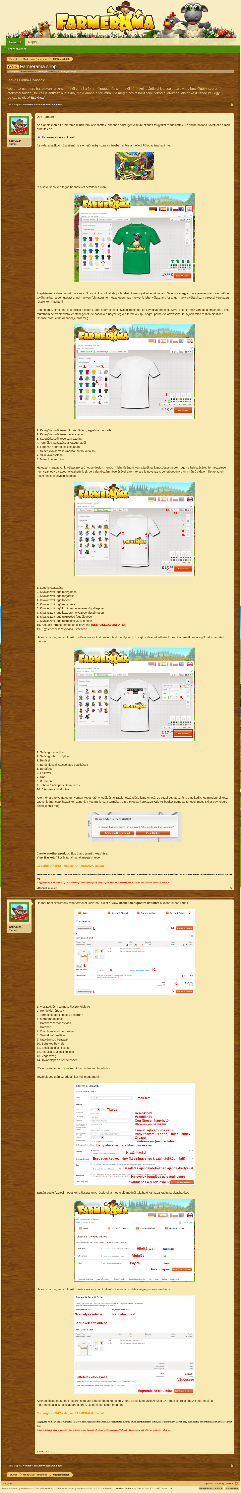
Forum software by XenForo (30, 1488)
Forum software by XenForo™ (86, 1488)
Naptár (33, 42)
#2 (231, 1451)
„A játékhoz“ (36, 97)
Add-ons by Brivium (144, 1488)
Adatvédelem (232, 1488)
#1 (231, 888)
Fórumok (15, 42)
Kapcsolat (208, 1483)
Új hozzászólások (15, 49)
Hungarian (8, 1483)
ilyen (66, 1068)
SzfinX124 (54, 71)
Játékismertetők (28, 71)
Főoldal (229, 1483)
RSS (236, 1483)
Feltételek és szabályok (210, 1488)
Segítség (219, 1483)
